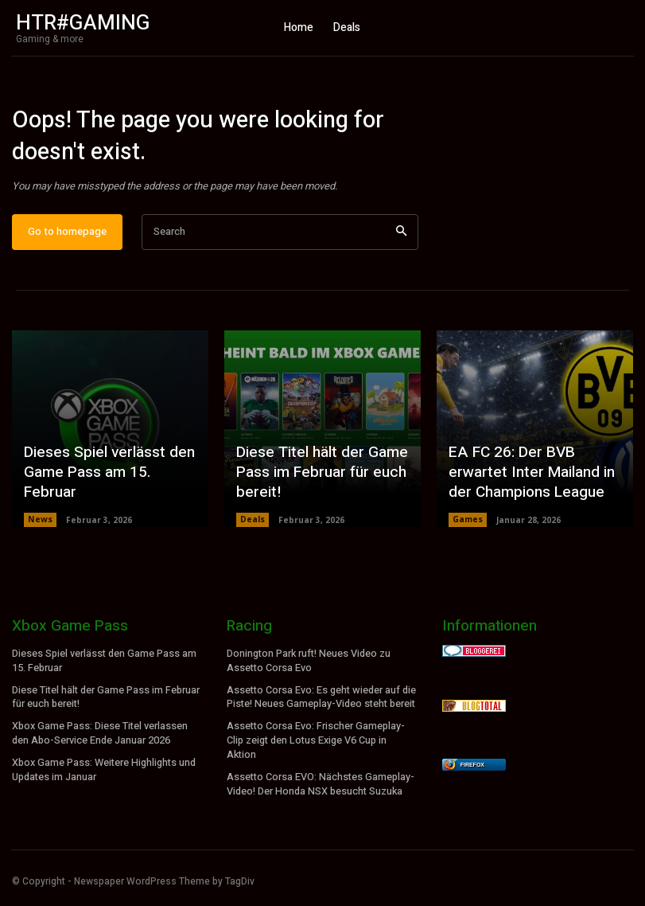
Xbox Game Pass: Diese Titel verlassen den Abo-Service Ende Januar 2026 (99, 738)
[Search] (401, 241)
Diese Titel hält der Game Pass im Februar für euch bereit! (317, 483)
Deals (252, 528)
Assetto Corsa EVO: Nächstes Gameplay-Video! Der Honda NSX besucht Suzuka (320, 786)
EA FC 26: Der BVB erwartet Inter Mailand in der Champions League (526, 483)
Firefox (472, 773)
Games (468, 528)
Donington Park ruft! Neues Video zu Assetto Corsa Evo (308, 669)
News (40, 528)
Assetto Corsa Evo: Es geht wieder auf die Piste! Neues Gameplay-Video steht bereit (321, 703)
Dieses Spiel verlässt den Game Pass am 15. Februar (110, 492)
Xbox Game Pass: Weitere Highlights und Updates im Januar (103, 773)
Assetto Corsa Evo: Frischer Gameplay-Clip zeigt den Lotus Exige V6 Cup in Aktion (315, 745)
